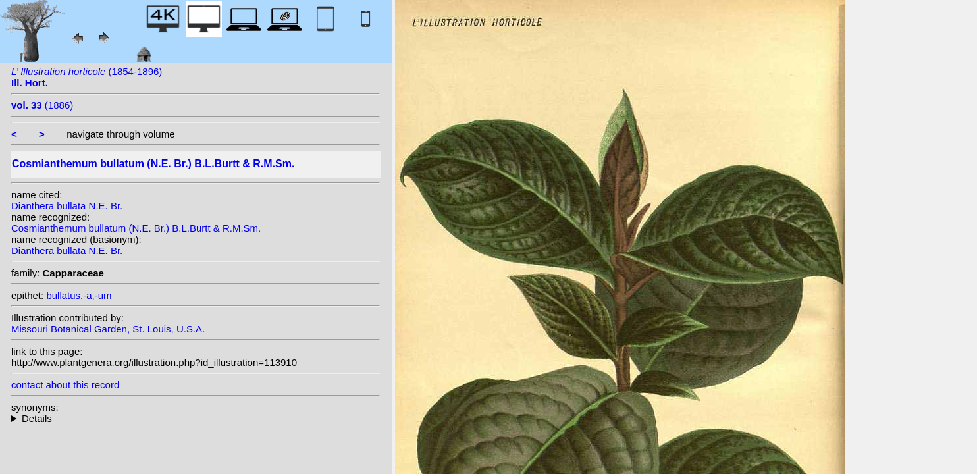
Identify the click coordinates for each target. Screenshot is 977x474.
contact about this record (65, 384)
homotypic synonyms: (195, 418)
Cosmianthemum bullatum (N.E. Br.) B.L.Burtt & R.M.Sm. (136, 228)
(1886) (42, 105)
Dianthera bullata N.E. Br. (66, 205)
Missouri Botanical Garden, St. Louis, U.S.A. (108, 328)
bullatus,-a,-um (78, 295)
